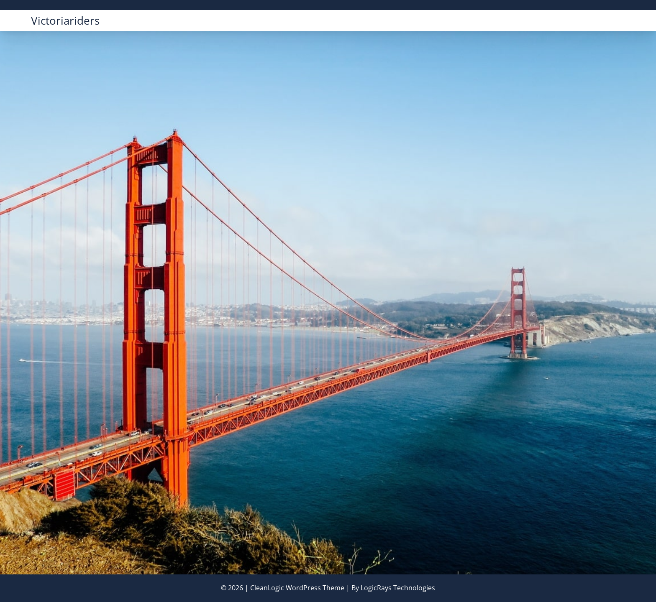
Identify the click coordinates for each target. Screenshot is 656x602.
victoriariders (65, 20)
